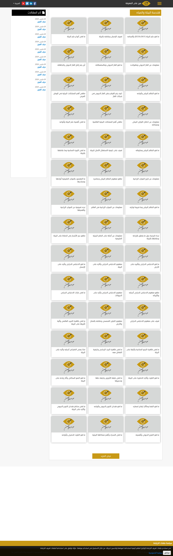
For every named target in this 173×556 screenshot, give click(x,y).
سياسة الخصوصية (155, 553)
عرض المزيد (106, 456)
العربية (17, 3)
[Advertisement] (29, 133)
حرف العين (41, 21)
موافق (167, 553)
